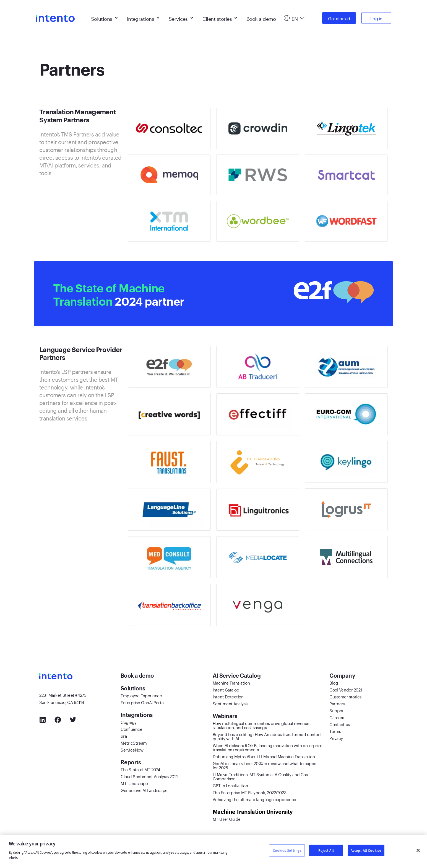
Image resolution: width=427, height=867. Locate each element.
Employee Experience (141, 695)
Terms (335, 730)
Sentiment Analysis (230, 703)
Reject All (326, 850)
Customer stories (345, 696)
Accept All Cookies (366, 850)
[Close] (418, 850)
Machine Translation (231, 682)
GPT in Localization (230, 785)
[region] (213, 851)
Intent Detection (228, 696)
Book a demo (261, 16)
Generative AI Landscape (144, 789)
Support (337, 710)
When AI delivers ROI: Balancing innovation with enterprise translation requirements (267, 747)
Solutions (104, 16)
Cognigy (129, 721)
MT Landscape (134, 783)
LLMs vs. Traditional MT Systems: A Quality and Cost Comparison (261, 776)
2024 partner (129, 293)
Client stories (219, 16)
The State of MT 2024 (140, 769)
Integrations (143, 16)
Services (181, 16)
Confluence (131, 728)
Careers (336, 717)
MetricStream (134, 742)
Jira (124, 735)
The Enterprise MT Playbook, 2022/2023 (249, 792)
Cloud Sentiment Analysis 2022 (149, 776)
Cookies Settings (287, 850)
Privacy (336, 737)
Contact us (339, 724)
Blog (333, 682)
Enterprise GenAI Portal (143, 702)
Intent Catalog (226, 689)
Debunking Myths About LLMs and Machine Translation (264, 756)
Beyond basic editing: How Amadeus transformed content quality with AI (267, 736)
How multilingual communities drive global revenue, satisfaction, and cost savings (262, 724)
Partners (337, 703)
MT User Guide (227, 818)
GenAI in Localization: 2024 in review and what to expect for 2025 (265, 765)
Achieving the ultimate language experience (254, 799)
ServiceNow (132, 749)
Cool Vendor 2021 (345, 689)
